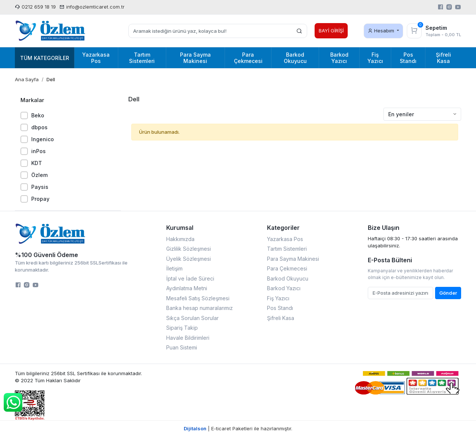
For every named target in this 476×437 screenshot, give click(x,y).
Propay (40, 199)
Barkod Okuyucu (287, 278)
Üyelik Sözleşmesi (188, 259)
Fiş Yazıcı (278, 298)
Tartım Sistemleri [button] (142, 57)
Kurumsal (179, 227)
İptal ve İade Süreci (190, 278)
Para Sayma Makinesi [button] (195, 57)
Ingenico (42, 139)
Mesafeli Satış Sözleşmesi (197, 298)
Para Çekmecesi (287, 268)
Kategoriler (283, 227)
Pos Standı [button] (408, 57)
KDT (36, 163)
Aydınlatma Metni (186, 288)
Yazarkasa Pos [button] (96, 57)
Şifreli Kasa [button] (443, 57)
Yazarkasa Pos (285, 239)
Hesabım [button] (382, 31)
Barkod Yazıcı (283, 288)
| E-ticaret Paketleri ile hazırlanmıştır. (238, 428)
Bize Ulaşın (383, 227)
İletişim (174, 268)
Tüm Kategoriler (44, 58)
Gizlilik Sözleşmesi (188, 249)
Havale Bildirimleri (187, 338)
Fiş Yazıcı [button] (375, 57)
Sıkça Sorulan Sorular (192, 318)
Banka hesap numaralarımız (199, 308)
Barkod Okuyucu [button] (295, 57)
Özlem (39, 175)
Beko (37, 115)
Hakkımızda (180, 239)
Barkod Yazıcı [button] (339, 57)
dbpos (39, 127)
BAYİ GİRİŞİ (331, 31)
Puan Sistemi (181, 347)
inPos (38, 151)
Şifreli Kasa (280, 318)
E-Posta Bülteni (390, 260)
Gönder (448, 293)
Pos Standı (280, 308)
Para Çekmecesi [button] (248, 57)
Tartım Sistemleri (287, 249)
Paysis (39, 187)
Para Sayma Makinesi (293, 259)
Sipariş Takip (182, 327)
